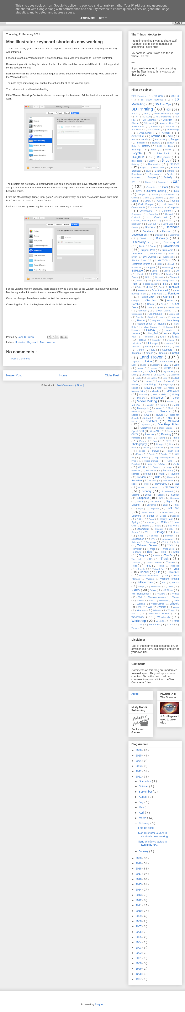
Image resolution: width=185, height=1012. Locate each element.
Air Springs (150, 120)
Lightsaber (168, 371)
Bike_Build (138, 157)
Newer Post (14, 375)
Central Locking (157, 190)
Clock (172, 197)
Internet (135, 346)
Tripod (148, 565)
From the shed (160, 290)
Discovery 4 (171, 242)
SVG (153, 539)
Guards (140, 317)
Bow (147, 171)
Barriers (156, 142)
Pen (155, 441)
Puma (169, 461)
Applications (154, 129)
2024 (139, 760)
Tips (150, 551)
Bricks (171, 171)
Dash (170, 220)
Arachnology (173, 129)
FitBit (134, 284)
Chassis (155, 194)
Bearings (137, 149)
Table (176, 542)
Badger (175, 139)
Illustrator (20, 342)
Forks (150, 287)
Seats (148, 494)
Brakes (159, 171)
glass (161, 307)
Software (136, 515)
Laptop (135, 361)
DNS (142, 246)
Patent (175, 437)
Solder (151, 515)
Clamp (146, 197)
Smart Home (149, 512)
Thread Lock (167, 549)
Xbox (140, 624)
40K (169, 109)
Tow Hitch (137, 559)
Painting (166, 434)
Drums (171, 253)
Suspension (138, 539)
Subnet (155, 536)
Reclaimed (151, 470)
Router (146, 484)
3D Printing (142, 109)
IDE (163, 336)
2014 (139, 889)
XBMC (175, 621)
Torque (143, 555)
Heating (162, 323)
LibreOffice (137, 371)
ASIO (134, 139)
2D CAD (159, 96)
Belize (154, 149)
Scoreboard (167, 491)
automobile (160, 139)
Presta (152, 454)
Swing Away (168, 539)
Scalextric (172, 487)
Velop (141, 586)
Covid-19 (137, 217)
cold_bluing (168, 204)
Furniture (173, 293)
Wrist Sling (161, 621)
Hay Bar (157, 320)
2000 (139, 963)
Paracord (136, 438)
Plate (134, 447)
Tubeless (174, 566)
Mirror (175, 397)
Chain (175, 191)
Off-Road (173, 421)
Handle (162, 317)
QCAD (162, 464)
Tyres (175, 568)
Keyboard (33, 342)
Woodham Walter (160, 613)
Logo (165, 378)
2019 (139, 863)
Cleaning (159, 197)
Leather (155, 365)
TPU (151, 559)
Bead (171, 146)
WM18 (135, 613)
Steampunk (143, 529)
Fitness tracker (150, 284)
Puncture (136, 464)
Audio (145, 139)
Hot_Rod (153, 333)
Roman (153, 480)
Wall (140, 597)
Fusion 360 (147, 296)
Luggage (148, 381)
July (141, 802)
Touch (156, 555)
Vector (175, 582)
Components (138, 207)
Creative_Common (140, 220)
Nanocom (166, 411)
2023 (139, 765)
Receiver (136, 470)
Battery (146, 146)
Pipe (171, 444)
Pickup (160, 444)
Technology (137, 549)
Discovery (163, 238)
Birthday (136, 164)
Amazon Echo (138, 126)
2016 (139, 879)
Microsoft (143, 394)
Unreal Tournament (149, 575)
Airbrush (168, 120)
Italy (177, 346)
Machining (151, 384)
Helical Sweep (150, 327)
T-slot (165, 542)
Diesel (144, 238)
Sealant (135, 495)
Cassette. (151, 187)
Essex (167, 271)
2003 (139, 947)
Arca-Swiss (146, 133)
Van (164, 582)
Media (171, 388)
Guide (151, 317)
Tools (175, 551)
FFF (147, 277)
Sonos (163, 516)
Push (150, 464)
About (135, 693)
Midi (155, 394)
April (142, 812)
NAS (147, 414)
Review (142, 477)
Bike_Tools (137, 161)
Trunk (161, 566)
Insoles (170, 343)
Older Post (112, 375)
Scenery (147, 491)
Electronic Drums (141, 264)
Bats (134, 146)
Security (161, 495)
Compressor (157, 207)
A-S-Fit (135, 113)
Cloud (135, 201)
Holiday (151, 329)
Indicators (136, 343)
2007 (139, 926)
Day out (152, 224)
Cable (148, 182)
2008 (139, 921)
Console (167, 210)
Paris (149, 438)
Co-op (175, 201)
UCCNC (145, 572)
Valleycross (145, 582)
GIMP (150, 307)
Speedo (175, 516)
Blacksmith (154, 164)
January (144, 851)
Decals (135, 227)
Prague (140, 454)
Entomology (168, 267)
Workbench (164, 617)
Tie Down (136, 552)
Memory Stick (138, 391)
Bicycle (137, 153)
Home (63, 375)
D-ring (159, 220)
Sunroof (169, 536)
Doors (153, 246)
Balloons (141, 143)
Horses (136, 333)
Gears (151, 304)
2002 (139, 952)
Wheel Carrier (158, 604)
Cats (165, 187)
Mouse (159, 408)
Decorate (151, 227)
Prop (134, 461)
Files (140, 280)
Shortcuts (155, 501)
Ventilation (156, 586)
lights (152, 371)
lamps (175, 352)
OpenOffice (156, 431)
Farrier (155, 274)
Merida (156, 391)
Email (171, 264)
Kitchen (135, 353)
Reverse (174, 473)
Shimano (174, 498)
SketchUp (152, 505)
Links (134, 375)
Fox (161, 287)
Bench (169, 149)
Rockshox (137, 480)
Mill (164, 394)
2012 (139, 900)
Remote (135, 474)
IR (159, 346)
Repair (148, 473)
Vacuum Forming (169, 579)
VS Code (168, 590)
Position (142, 451)
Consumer (137, 214)
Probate (145, 457)
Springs (136, 522)
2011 (139, 905)
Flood (176, 284)
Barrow (170, 143)
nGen (160, 418)
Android (170, 126)
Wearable (164, 600)
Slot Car (172, 508)
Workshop (139, 621)
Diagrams (174, 235)
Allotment (149, 123)
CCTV (139, 191)
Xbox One (155, 624)
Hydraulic (149, 337)
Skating (136, 504)
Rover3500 (161, 483)
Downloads (171, 246)
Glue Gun (174, 307)
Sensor (175, 494)
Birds (166, 160)
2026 (139, 750)
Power (156, 450)
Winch (176, 607)
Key (153, 350)
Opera (170, 431)
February (144, 823)
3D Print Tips (163, 104)
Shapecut (143, 497)
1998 (139, 973)
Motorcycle (143, 408)
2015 (139, 884)
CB (177, 187)
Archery (167, 133)
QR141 (142, 467)
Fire (150, 280)
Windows (142, 610)
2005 (139, 937)
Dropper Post (148, 250)
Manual (135, 388)
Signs (170, 501)
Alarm (135, 123)
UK (158, 572)
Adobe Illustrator (162, 113)
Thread (152, 549)
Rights (170, 477)
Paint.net (150, 434)
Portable (174, 447)
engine (151, 267)
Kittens (150, 353)
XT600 (170, 624)
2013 (139, 894)
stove (176, 532)
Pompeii (160, 447)
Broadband (137, 174)
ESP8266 (137, 270)
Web (176, 600)
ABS (146, 113)
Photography (139, 444)
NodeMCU (153, 421)
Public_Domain (152, 461)
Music (171, 408)
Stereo (135, 532)
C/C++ (135, 182)
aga (177, 113)
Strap (141, 536)
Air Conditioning (164, 117)
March (143, 818)
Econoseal (168, 257)
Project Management (164, 457)
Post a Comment (20, 358)
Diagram (159, 235)
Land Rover (152, 357)
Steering (159, 529)
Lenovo (141, 368)
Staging (146, 526)
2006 (139, 931)
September (146, 791)
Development (139, 234)
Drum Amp (167, 250)
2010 (139, 910)
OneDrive (146, 428)
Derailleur (149, 231)
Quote (156, 467)
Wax (151, 600)
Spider (140, 519)
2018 (139, 868)
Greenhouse (155, 314)
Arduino (156, 135)
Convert (169, 214)
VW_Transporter (141, 593)
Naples (135, 415)
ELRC (160, 264)
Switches (136, 542)
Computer (173, 207)
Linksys (146, 375)
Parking (162, 438)
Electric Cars (139, 260)
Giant (164, 304)
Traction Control (153, 562)
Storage (161, 532)
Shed (161, 498)
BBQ (160, 146)
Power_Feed (173, 451)
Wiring (170, 610)
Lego (176, 364)
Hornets (169, 330)
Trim (134, 565)
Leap (144, 365)
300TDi (175, 96)
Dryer (134, 257)
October (144, 786)
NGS (171, 418)
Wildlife (162, 607)
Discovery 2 (141, 242)
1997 (139, 979)
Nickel (135, 421)
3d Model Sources (153, 99)
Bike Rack (164, 153)
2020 (139, 858)
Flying (139, 287)
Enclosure (136, 267)
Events (141, 274)
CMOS (148, 201)
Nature (160, 414)
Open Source (166, 428)
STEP (171, 529)
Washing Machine (157, 597)
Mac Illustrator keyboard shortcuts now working (153, 835)
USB (166, 575)
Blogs (143, 167)
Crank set (162, 217)
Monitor (150, 405)
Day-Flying (168, 224)
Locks (139, 378)
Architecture (138, 136)
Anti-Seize (136, 129)
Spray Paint (167, 519)
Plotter (146, 447)
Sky (177, 505)
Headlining (173, 320)
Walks (175, 593)
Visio (153, 590)
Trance (170, 562)
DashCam (136, 224)
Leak (134, 365)
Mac (42, 342)
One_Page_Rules (168, 424)
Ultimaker (173, 572)
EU (177, 271)
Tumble (142, 569)
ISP (168, 346)
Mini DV (141, 398)
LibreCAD (168, 368)
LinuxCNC (160, 374)
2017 (139, 873)
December (145, 781)
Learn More (87, 18)
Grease (143, 310)
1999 (139, 968)
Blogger (99, 1004)
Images (171, 340)
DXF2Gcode (150, 257)
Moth (176, 405)
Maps (147, 387)
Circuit (134, 197)
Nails (150, 411)
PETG (169, 441)
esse (155, 270)
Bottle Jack (159, 167)
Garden (151, 300)
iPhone (148, 346)
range (169, 467)
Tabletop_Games (148, 545)
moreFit (164, 405)
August (143, 796)
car (176, 181)
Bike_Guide (164, 157)
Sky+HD (155, 508)
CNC (160, 200)
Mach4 (135, 384)
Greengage (137, 314)
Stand (158, 525)
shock (140, 501)
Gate (170, 300)
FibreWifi (159, 277)
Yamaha (135, 628)
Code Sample (146, 204)
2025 (139, 755)
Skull (166, 504)
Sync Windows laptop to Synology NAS (152, 843)
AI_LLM (147, 117)
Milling (175, 394)
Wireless (157, 610)
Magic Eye (168, 384)
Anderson (156, 126)
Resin (161, 473)
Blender (174, 164)
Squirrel (151, 522)
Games (168, 296)
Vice (171, 586)
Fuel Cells (157, 294)
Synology (151, 542)
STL (147, 532)
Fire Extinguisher (165, 280)
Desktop (167, 231)
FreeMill (142, 290)
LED (166, 365)
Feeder (170, 274)
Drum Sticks (156, 253)
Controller (154, 214)
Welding (141, 604)
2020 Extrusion (139, 96)
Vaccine (150, 579)
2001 (139, 958)
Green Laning (164, 310)
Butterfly (169, 177)
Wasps (175, 597)
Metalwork (172, 391)
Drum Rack (138, 253)
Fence (135, 277)
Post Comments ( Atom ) (70, 385)
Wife (140, 607)
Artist (171, 136)
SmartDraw (168, 512)
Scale (155, 487)
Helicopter (168, 327)
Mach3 (171, 381)
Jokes (141, 349)
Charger (141, 194)
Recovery (168, 470)
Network (147, 418)
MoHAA (136, 405)
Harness (175, 317)
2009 (139, 916)
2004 (139, 942)
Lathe (149, 361)
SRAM (164, 522)
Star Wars (173, 525)
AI (137, 117)
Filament (174, 277)
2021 (139, 776)
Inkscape (153, 343)
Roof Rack (168, 480)
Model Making (147, 401)
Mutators (136, 411)
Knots (162, 353)
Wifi (150, 607)
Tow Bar (169, 555)
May (142, 807)
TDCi (170, 545)
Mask (160, 388)
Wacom (51, 342)
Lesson (154, 368)
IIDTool (143, 340)
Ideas (175, 336)
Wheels (174, 603)
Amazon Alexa (167, 123)
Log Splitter (152, 378)
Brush (170, 174)
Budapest (136, 177)
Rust (176, 483)
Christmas (169, 194)
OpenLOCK (138, 431)
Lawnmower (167, 361)
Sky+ (141, 508)
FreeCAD (173, 286)
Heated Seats (144, 323)
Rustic (141, 487)
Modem (171, 401)
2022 (139, 771)
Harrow (141, 320)
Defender (172, 227)
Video (136, 590)
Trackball (136, 562)
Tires (164, 552)
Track (165, 559)
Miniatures (158, 397)
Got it (103, 18)
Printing (165, 454)
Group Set (174, 314)
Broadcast (155, 174)
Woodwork (138, 617)
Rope (134, 484)
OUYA (135, 434)
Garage (135, 300)
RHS (158, 477)
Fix (165, 284)
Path (142, 441)
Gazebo (136, 304)
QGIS (176, 464)
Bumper (152, 177)
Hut (166, 333)
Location (175, 375)
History (135, 330)
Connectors (147, 210)
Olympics (146, 424)
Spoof (152, 519)
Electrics (163, 260)
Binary (152, 161)
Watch (140, 600)
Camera (162, 182)
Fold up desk (146, 827)
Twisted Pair (159, 569)
